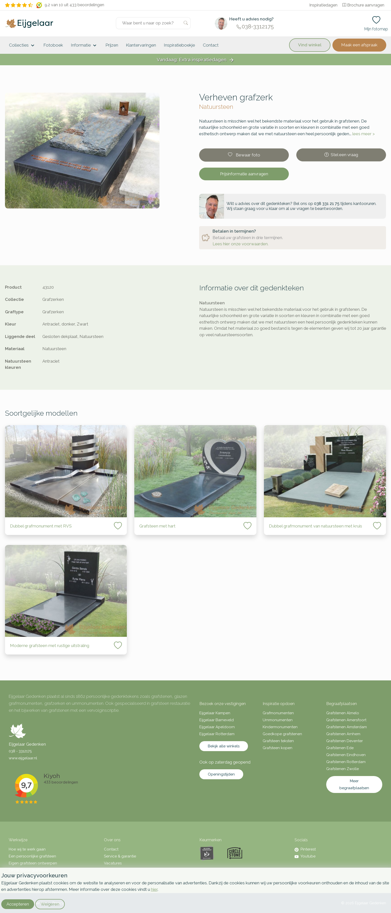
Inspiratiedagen (323, 5)
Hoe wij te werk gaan (27, 849)
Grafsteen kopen (277, 748)
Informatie (84, 46)
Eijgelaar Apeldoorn (217, 727)
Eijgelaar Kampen (214, 713)
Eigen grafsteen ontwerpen (33, 863)
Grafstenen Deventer (344, 741)
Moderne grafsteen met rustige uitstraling (49, 645)
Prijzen (112, 45)
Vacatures (113, 863)
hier (154, 889)
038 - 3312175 (20, 751)
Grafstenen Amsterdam (346, 727)
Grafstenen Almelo (342, 713)
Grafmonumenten (278, 713)
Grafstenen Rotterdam (346, 762)
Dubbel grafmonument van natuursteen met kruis (315, 525)
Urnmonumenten (278, 720)
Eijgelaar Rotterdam (217, 734)
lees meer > (363, 133)
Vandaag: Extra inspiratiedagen (196, 60)
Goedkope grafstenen (282, 734)
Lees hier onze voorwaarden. (240, 243)
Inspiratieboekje (179, 45)
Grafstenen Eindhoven (346, 755)
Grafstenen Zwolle (342, 769)
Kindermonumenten (280, 727)
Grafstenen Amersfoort (346, 720)
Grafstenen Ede (340, 748)
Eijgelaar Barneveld (216, 720)
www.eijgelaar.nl (23, 758)
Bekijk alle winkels (223, 746)
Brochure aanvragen (363, 5)
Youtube (305, 856)
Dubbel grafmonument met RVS (41, 525)
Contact (211, 45)
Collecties (22, 46)
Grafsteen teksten (278, 741)
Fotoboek (53, 45)
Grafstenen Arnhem (343, 734)
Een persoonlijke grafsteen (32, 856)
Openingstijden (221, 774)
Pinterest (305, 849)
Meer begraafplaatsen (354, 784)
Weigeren (50, 904)
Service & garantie (120, 856)
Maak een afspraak (359, 44)
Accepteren (17, 904)
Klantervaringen (141, 45)
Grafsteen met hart (157, 525)
